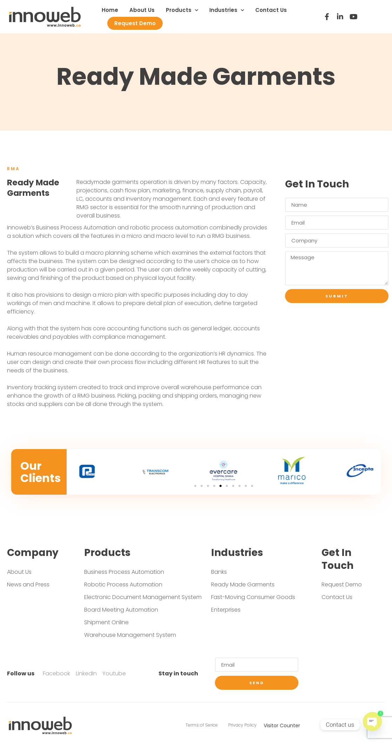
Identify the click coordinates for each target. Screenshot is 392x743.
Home (110, 10)
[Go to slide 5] (220, 486)
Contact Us (271, 10)
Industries (226, 10)
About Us (142, 10)
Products (182, 10)
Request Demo (135, 23)
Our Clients (40, 472)
